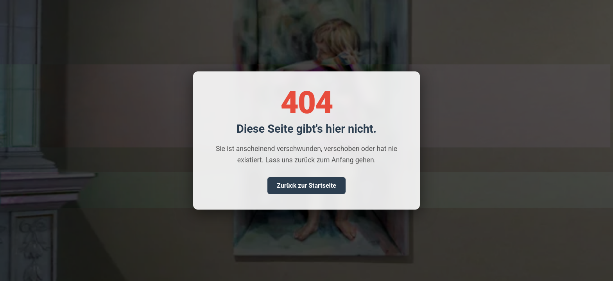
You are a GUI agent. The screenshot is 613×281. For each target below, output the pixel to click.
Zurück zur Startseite (306, 185)
